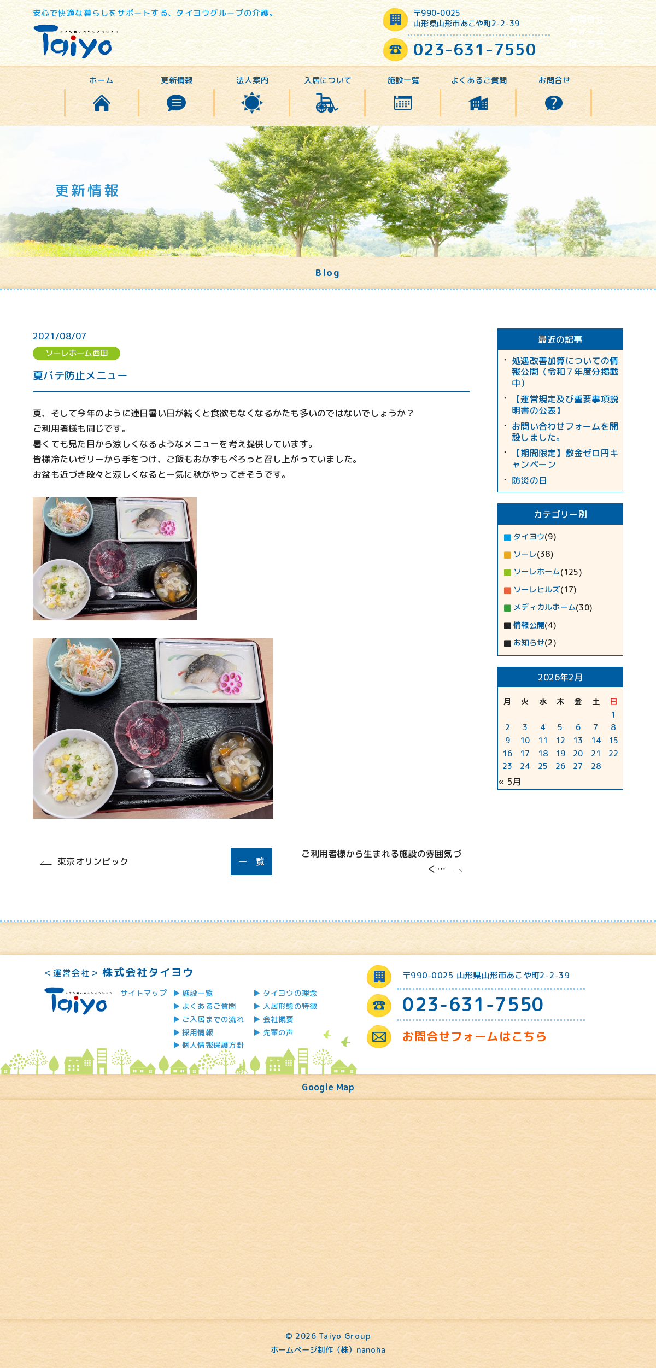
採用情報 (197, 1032)
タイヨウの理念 (290, 993)
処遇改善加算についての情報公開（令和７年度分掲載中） (565, 372)
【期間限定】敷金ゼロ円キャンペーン (565, 459)
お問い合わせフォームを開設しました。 (565, 432)
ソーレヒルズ (536, 589)
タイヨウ (528, 536)
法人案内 (252, 80)
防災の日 (529, 480)
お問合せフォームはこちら (587, 31)
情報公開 (528, 625)
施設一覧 (404, 80)
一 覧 (251, 861)
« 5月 (509, 782)
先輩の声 (278, 1032)
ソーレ (525, 554)
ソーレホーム (536, 571)
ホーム (101, 80)
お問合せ (554, 80)
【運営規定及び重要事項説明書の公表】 (565, 405)
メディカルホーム (544, 607)
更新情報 (177, 80)
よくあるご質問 (479, 80)
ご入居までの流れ (213, 1019)
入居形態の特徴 (290, 1006)
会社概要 (278, 1019)
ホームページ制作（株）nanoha (328, 1349)
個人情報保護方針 (213, 1045)
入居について (328, 80)
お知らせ (528, 642)
